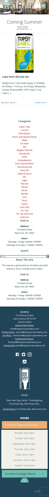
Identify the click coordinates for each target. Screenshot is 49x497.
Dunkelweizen (24, 160)
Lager (24, 180)
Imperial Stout (24, 173)
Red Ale (24, 193)
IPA (24, 177)
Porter (24, 190)
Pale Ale (24, 183)
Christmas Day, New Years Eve (24, 409)
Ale (24, 146)
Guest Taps (24, 126)
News (24, 140)
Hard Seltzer (24, 133)
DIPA (24, 156)
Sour (24, 197)
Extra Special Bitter (24, 163)
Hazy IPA (24, 170)
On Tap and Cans (24, 213)
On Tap (24, 210)
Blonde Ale (24, 153)
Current (24, 130)
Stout (24, 200)
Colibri (37, 491)
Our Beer (24, 143)
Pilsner (24, 187)
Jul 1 (15, 102)
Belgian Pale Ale (24, 150)
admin (6, 102)
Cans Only (24, 207)
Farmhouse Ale (24, 166)
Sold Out (24, 217)
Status (24, 203)
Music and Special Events (24, 136)
